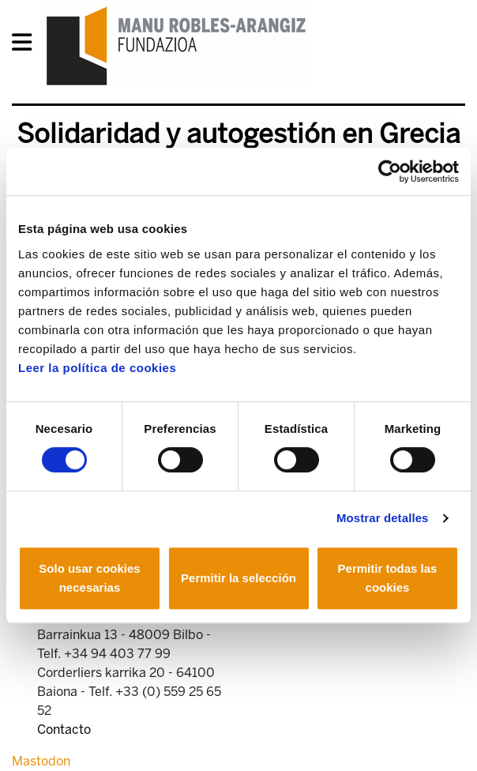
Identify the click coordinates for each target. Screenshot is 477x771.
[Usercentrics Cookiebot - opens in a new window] (390, 171)
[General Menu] (26, 45)
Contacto (64, 729)
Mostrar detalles (382, 518)
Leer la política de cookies (97, 367)
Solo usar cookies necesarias (89, 578)
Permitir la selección (238, 578)
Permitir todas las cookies (388, 578)
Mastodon (41, 761)
